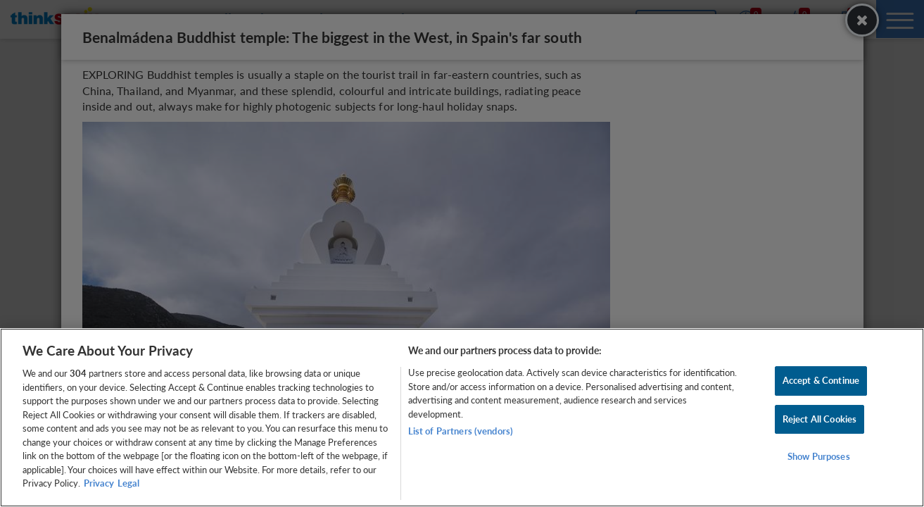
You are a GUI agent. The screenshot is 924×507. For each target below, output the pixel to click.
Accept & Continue (821, 380)
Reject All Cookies (819, 419)
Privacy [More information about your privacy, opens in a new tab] (99, 483)
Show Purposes (818, 457)
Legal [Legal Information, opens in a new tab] (128, 483)
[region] (462, 417)
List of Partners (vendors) (460, 431)
